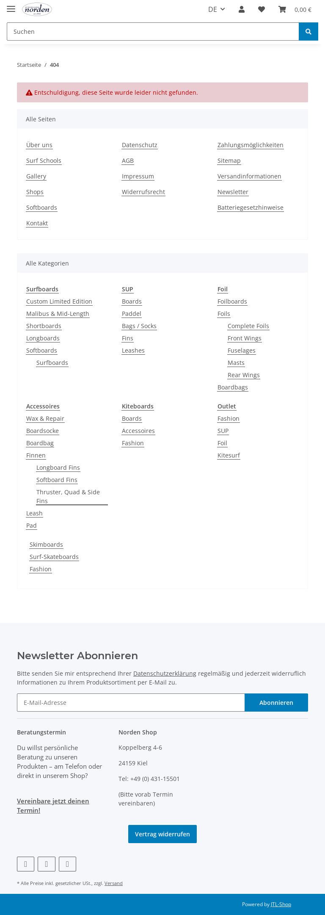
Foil (222, 443)
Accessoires (138, 431)
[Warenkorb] (295, 9)
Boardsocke (42, 431)
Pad (31, 525)
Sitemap (229, 160)
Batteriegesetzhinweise (251, 207)
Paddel (131, 314)
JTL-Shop (281, 904)
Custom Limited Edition (59, 301)
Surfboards (52, 363)
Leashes (133, 350)
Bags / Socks (139, 326)
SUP (223, 431)
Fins (127, 338)
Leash (34, 513)
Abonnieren (276, 703)
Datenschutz (139, 145)
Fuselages (242, 350)
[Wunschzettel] (261, 9)
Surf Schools (43, 160)
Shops (35, 192)
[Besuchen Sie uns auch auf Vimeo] (46, 864)
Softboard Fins (56, 480)
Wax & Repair (45, 418)
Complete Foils (248, 326)
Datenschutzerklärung (164, 673)
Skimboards (46, 544)
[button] (241, 9)
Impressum (138, 176)
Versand (114, 883)
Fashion (133, 443)
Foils (224, 314)
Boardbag (40, 443)
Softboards (41, 207)
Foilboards (232, 301)
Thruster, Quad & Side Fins (68, 496)
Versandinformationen (249, 176)
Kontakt (37, 223)
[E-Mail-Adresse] (131, 702)
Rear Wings (244, 375)
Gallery (36, 176)
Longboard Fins (58, 467)
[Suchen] (153, 31)
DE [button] (212, 9)
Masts (236, 363)
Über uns (39, 145)
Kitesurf (229, 455)
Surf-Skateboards (54, 557)
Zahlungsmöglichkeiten (251, 145)
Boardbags (233, 387)
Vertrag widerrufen (162, 834)
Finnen (36, 455)
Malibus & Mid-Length (57, 314)
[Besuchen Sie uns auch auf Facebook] (25, 864)
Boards (132, 301)
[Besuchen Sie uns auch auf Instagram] (67, 864)
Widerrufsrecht (143, 192)
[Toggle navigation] (11, 5)
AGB (128, 160)
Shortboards (43, 326)
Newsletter (233, 192)
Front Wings (245, 338)
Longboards (43, 338)
